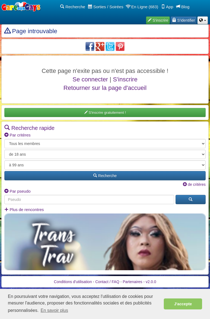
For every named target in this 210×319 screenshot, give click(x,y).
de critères (194, 184)
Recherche (72, 6)
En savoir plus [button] (54, 310)
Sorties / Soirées (105, 6)
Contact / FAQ (107, 282)
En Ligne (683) (142, 6)
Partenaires (132, 282)
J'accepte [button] (183, 304)
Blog (182, 6)
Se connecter (90, 79)
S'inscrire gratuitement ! (105, 112)
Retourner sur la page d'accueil (105, 87)
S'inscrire (125, 79)
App (167, 6)
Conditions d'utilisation (73, 282)
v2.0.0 (151, 282)
